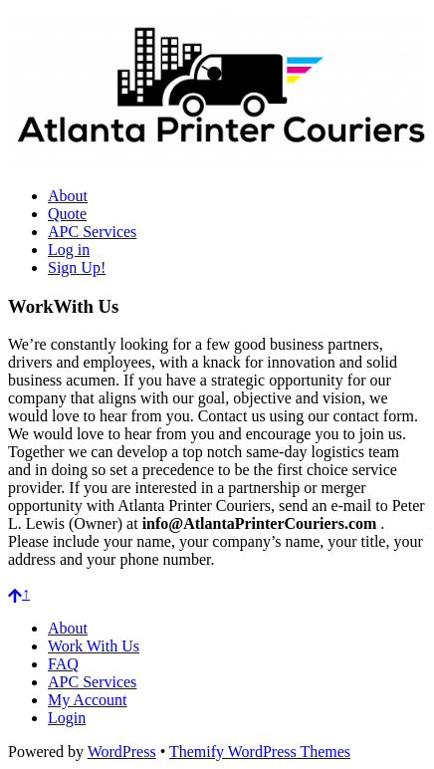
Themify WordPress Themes (259, 751)
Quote (67, 213)
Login (67, 717)
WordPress (122, 751)
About (68, 195)
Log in (69, 249)
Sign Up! (77, 267)
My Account (87, 699)
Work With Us (93, 646)
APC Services (92, 231)
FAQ (63, 663)
